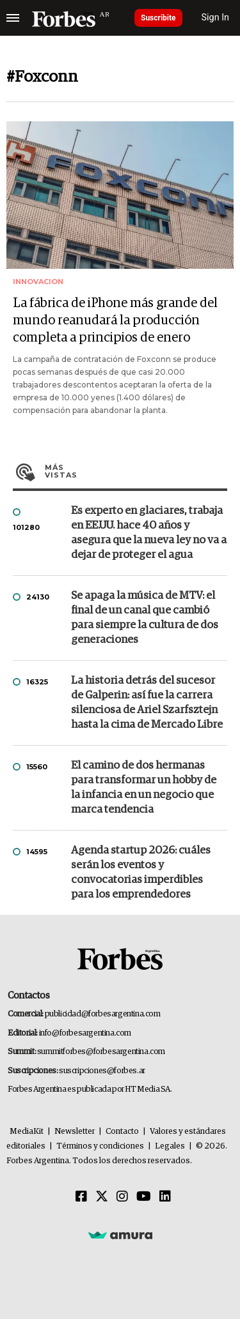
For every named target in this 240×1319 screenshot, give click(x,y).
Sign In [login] (216, 17)
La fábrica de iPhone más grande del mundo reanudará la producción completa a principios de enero (115, 320)
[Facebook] (81, 1197)
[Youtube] (143, 1197)
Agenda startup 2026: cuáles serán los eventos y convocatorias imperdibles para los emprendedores (141, 872)
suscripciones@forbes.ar (102, 1071)
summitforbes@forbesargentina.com (101, 1052)
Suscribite (158, 17)
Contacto (122, 1131)
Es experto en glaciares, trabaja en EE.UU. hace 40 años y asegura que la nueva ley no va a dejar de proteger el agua (149, 533)
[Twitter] (101, 1197)
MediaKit (27, 1131)
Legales (170, 1146)
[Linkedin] (165, 1197)
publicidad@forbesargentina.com (103, 1014)
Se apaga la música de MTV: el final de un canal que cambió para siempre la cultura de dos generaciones (144, 618)
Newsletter (74, 1131)
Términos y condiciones (100, 1146)
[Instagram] (122, 1197)
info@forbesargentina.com (85, 1033)
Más (136, 471)
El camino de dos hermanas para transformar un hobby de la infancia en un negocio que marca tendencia (143, 787)
